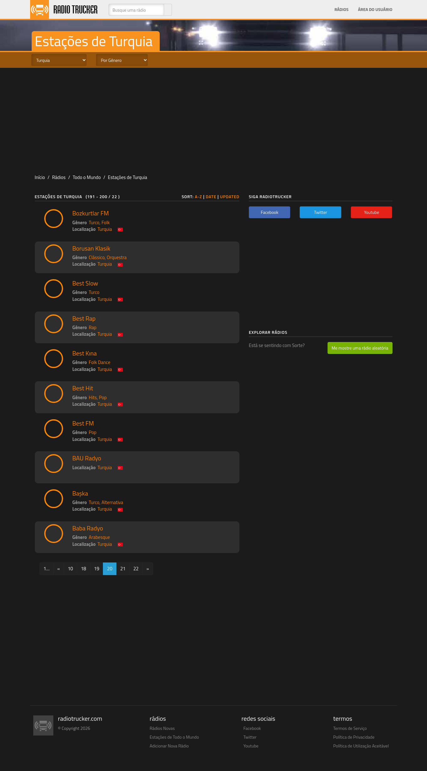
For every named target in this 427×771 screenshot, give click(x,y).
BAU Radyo (86, 458)
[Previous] (58, 568)
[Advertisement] (213, 118)
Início (40, 177)
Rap (93, 327)
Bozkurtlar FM (90, 213)
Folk (105, 222)
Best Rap (84, 318)
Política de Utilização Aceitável (361, 745)
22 (136, 568)
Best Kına (84, 353)
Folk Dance (99, 362)
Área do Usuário (375, 9)
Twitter (250, 737)
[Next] (147, 568)
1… (47, 568)
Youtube (251, 745)
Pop (103, 397)
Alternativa (112, 502)
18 (83, 568)
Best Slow (85, 283)
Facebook (252, 728)
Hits (93, 397)
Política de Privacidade (354, 737)
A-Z (198, 196)
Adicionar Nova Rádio (169, 745)
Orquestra (116, 257)
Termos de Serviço (350, 728)
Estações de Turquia (127, 177)
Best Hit (82, 388)
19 (96, 568)
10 (70, 568)
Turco (94, 222)
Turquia (105, 229)
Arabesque (99, 537)
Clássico (97, 257)
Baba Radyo (87, 528)
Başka (80, 493)
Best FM (83, 423)
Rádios (341, 9)
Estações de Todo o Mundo (174, 737)
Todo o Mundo (87, 177)
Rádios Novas (162, 728)
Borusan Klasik (91, 248)
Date (211, 196)
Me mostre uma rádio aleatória (360, 348)
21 (122, 568)
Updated (229, 196)
